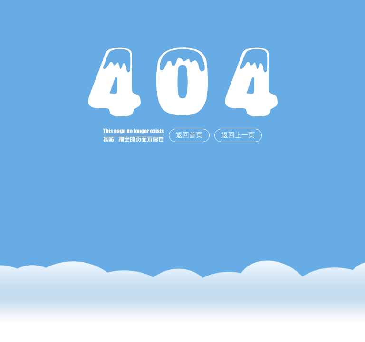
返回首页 (189, 135)
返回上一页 (238, 135)
